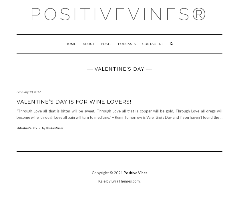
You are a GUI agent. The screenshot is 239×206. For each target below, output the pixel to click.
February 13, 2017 (29, 92)
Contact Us (153, 44)
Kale (101, 181)
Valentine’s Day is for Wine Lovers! (74, 102)
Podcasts (127, 44)
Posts (106, 44)
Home (71, 44)
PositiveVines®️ (119, 14)
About (88, 44)
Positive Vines (135, 173)
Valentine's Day (27, 128)
